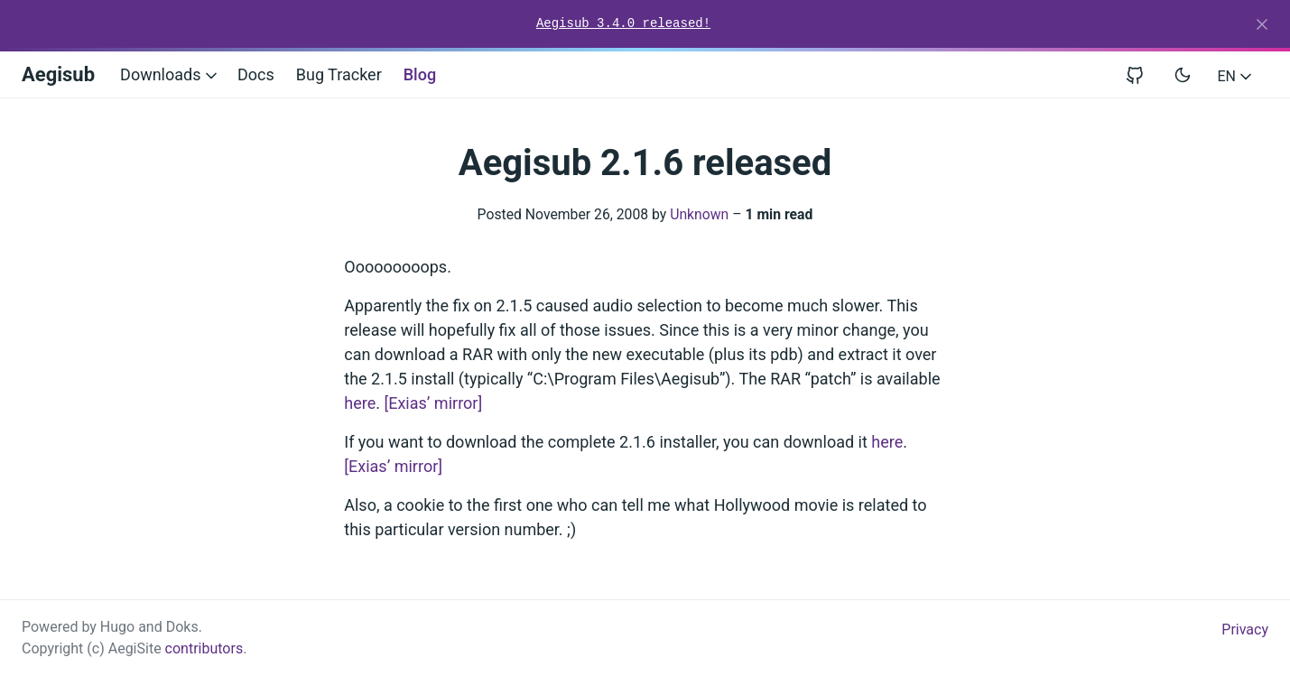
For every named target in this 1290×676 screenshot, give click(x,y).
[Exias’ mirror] (433, 403)
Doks (182, 626)
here (360, 403)
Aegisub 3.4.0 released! (623, 23)
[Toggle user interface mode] (1182, 75)
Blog (420, 74)
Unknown (699, 214)
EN (1236, 76)
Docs (255, 74)
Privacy (1244, 629)
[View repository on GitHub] (1142, 74)
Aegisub (58, 74)
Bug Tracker (339, 74)
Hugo (117, 626)
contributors (204, 648)
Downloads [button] (170, 74)
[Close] (1262, 24)
